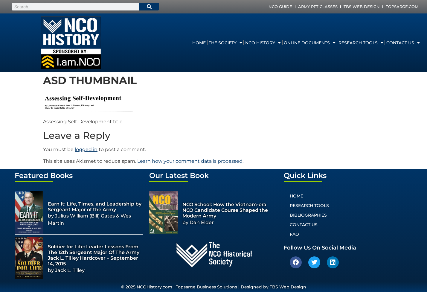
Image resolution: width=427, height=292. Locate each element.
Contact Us (403, 43)
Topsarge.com (402, 6)
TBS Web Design (362, 6)
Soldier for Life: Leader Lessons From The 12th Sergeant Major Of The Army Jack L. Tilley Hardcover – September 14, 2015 (93, 255)
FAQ (294, 234)
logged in (86, 149)
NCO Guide (280, 6)
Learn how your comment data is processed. (190, 161)
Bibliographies (308, 215)
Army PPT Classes (318, 6)
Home (199, 42)
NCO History (263, 43)
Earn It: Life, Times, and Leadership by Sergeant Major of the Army (94, 206)
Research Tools (360, 43)
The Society (225, 43)
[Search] (149, 6)
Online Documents (310, 43)
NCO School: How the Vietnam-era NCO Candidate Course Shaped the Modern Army (225, 210)
